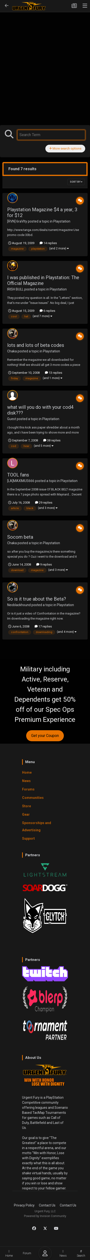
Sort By (76, 182)
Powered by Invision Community (45, 1216)
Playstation (61, 221)
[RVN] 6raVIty (17, 221)
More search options (65, 148)
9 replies (44, 564)
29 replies (43, 502)
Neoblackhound (19, 605)
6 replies (47, 311)
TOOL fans (18, 475)
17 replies (43, 626)
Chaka (12, 351)
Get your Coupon (45, 735)
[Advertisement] (45, 58)
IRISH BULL (15, 289)
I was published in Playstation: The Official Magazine (43, 280)
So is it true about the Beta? (36, 599)
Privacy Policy (24, 1205)
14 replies (48, 243)
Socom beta (20, 537)
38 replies (51, 440)
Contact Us (47, 1205)
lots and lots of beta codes (35, 345)
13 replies (53, 372)
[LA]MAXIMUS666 (20, 481)
